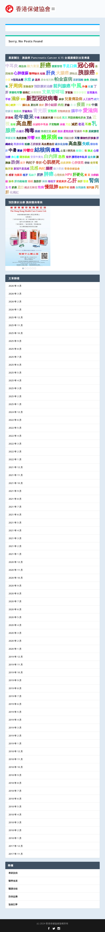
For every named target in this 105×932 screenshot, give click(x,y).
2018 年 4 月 (15, 814)
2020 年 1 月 (15, 648)
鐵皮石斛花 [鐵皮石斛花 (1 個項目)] (30, 187)
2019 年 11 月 (16, 664)
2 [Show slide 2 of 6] (25, 268)
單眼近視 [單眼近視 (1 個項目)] (10, 138)
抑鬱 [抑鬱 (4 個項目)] (31, 137)
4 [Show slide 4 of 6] (30, 268)
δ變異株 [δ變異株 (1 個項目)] (70, 150)
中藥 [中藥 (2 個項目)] (94, 105)
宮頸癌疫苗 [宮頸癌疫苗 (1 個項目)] (63, 111)
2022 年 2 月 (15, 451)
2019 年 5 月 (15, 711)
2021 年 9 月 (15, 490)
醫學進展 (13, 880)
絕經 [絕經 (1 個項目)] (54, 131)
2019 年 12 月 (16, 656)
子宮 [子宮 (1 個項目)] (88, 105)
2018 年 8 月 (15, 782)
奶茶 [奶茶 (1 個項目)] (14, 187)
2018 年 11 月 (16, 759)
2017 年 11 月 (16, 853)
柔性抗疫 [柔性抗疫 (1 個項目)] (68, 131)
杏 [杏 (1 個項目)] (6, 175)
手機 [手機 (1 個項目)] (36, 117)
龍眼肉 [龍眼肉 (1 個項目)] (17, 111)
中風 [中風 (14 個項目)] (76, 85)
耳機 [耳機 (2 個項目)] (88, 124)
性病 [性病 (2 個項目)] (41, 187)
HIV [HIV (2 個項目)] (19, 105)
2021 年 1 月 (15, 554)
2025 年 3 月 (15, 388)
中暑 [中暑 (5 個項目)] (13, 150)
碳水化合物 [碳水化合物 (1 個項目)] (61, 144)
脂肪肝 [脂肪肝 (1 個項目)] (37, 181)
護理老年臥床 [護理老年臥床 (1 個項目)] (79, 157)
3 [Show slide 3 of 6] (28, 268)
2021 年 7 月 (15, 506)
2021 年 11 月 (16, 475)
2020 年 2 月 (15, 640)
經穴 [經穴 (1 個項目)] (96, 99)
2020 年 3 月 (15, 632)
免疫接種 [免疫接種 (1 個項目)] (21, 138)
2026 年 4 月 (15, 285)
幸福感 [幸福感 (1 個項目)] (57, 117)
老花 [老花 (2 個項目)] (81, 124)
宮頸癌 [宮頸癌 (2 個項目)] (52, 111)
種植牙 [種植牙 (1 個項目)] (52, 181)
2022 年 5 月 (15, 427)
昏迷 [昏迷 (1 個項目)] (85, 181)
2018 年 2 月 (15, 830)
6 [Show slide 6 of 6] (35, 268)
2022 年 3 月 (15, 443)
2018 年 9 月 (15, 775)
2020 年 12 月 (16, 562)
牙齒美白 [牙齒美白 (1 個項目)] (27, 111)
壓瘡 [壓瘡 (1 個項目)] (19, 150)
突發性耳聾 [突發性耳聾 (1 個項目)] (15, 92)
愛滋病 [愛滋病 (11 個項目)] (90, 110)
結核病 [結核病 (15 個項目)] (42, 149)
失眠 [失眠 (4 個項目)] (86, 143)
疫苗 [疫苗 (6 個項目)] (81, 104)
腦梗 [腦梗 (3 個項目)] (49, 168)
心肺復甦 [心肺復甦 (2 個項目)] (78, 162)
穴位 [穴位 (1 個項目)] (68, 124)
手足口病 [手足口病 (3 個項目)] (70, 66)
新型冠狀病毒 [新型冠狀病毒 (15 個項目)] (42, 98)
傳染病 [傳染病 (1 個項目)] (22, 66)
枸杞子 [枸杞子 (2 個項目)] (30, 162)
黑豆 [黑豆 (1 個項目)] (64, 117)
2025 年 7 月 (15, 356)
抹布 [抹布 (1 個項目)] (11, 181)
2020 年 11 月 (16, 569)
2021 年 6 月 (15, 514)
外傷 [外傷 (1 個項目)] (84, 86)
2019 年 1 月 (15, 743)
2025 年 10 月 (16, 333)
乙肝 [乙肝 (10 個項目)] (72, 180)
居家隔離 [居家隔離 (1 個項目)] (78, 79)
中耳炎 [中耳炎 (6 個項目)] (11, 65)
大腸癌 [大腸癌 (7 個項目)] (62, 73)
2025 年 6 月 (15, 364)
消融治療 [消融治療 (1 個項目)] (68, 138)
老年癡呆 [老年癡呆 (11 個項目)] (24, 116)
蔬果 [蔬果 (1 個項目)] (37, 79)
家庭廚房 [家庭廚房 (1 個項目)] (61, 181)
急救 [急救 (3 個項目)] (61, 156)
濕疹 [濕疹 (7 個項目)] (15, 98)
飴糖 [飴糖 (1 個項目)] (27, 144)
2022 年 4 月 (15, 435)
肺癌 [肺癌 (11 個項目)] (49, 174)
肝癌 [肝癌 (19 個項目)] (45, 65)
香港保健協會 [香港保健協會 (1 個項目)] (72, 168)
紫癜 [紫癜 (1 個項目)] (60, 138)
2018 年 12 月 (16, 751)
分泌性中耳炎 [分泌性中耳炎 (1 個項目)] (40, 124)
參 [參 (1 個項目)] (33, 79)
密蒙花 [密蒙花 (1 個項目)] (9, 111)
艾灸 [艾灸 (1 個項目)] (89, 117)
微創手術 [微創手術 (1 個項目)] (64, 187)
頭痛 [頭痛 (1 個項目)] (72, 187)
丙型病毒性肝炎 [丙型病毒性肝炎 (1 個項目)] (77, 117)
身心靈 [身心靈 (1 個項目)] (15, 157)
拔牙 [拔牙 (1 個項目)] (22, 162)
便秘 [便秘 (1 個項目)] (87, 162)
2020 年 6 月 (15, 609)
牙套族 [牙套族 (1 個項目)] (69, 92)
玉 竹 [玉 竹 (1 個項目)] (8, 187)
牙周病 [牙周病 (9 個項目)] (16, 85)
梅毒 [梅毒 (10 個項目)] (29, 130)
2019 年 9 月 (15, 680)
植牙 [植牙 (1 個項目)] (25, 175)
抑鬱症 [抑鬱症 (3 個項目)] (28, 150)
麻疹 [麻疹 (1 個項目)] (61, 99)
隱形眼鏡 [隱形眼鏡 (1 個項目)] (24, 157)
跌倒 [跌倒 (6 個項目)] (15, 162)
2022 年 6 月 (15, 419)
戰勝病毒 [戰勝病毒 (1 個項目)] (19, 144)
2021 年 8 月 (15, 498)
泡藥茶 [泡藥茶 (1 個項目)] (18, 175)
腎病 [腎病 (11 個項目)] (94, 180)
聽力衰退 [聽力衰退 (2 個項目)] (33, 66)
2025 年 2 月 (15, 396)
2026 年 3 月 (15, 293)
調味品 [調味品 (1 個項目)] (73, 73)
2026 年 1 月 (15, 309)
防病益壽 (13, 896)
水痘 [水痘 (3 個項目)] (27, 79)
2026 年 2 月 (15, 301)
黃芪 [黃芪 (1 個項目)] (37, 138)
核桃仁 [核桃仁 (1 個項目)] (26, 92)
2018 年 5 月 (15, 806)
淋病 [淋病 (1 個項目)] (44, 181)
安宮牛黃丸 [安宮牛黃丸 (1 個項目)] (36, 157)
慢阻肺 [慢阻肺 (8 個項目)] (51, 187)
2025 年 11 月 (16, 325)
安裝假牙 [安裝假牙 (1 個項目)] (28, 86)
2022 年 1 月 (15, 459)
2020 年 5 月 (15, 617)
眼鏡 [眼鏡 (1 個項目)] (37, 131)
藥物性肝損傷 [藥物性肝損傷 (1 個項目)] (88, 138)
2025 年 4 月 (15, 380)
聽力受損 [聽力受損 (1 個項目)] (58, 168)
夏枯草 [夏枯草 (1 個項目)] (34, 105)
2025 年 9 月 (15, 340)
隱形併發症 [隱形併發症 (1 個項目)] (79, 92)
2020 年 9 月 (15, 585)
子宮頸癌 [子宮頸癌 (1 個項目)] (54, 124)
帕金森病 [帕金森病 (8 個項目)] (63, 79)
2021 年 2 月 (15, 546)
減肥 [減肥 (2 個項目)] (74, 124)
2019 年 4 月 (15, 719)
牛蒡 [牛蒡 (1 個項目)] (85, 131)
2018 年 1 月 (15, 838)
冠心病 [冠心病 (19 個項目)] (85, 65)
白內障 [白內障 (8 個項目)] (50, 156)
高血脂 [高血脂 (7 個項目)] (74, 143)
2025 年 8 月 (15, 348)
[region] (27, 238)
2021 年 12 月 (16, 467)
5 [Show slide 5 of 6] (32, 268)
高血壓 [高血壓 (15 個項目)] (24, 123)
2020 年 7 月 (15, 601)
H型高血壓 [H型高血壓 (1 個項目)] (17, 79)
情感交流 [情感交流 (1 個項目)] (46, 131)
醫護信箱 (13, 888)
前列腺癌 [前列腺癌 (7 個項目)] (62, 86)
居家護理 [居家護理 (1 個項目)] (93, 131)
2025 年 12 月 (16, 317)
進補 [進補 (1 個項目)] (12, 124)
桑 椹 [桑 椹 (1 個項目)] (73, 105)
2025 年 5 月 (15, 372)
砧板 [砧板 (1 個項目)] (42, 73)
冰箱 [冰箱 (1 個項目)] (62, 124)
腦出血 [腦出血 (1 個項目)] (26, 105)
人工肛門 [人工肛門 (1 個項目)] (88, 99)
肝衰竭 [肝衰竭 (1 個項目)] (9, 117)
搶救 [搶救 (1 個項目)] (86, 79)
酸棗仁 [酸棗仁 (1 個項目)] (80, 150)
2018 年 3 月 (15, 822)
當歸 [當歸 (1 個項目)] (23, 99)
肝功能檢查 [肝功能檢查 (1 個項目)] (20, 181)
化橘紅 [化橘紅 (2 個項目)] (14, 192)
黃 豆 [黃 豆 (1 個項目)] (87, 175)
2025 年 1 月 (15, 404)
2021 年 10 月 (16, 483)
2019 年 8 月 (15, 688)
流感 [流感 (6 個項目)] (34, 168)
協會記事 (13, 904)
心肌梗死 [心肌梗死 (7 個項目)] (51, 162)
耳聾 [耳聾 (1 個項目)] (77, 138)
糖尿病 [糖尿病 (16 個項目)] (49, 137)
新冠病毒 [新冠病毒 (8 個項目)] (89, 168)
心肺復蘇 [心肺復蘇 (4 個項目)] (21, 73)
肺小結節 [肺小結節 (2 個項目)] (51, 105)
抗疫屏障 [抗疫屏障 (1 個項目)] (66, 162)
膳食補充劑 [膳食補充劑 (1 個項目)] (47, 79)
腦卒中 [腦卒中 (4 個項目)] (76, 110)
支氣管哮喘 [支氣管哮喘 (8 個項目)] (53, 92)
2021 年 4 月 (15, 530)
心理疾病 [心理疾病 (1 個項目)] (59, 175)
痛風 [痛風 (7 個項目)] (55, 150)
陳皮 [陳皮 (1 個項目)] (90, 150)
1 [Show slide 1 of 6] (23, 268)
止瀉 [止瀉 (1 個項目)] (62, 150)
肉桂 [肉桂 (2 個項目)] (61, 105)
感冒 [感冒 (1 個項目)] (11, 175)
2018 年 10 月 (16, 767)
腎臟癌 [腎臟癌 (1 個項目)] (78, 131)
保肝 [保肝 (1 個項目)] (80, 181)
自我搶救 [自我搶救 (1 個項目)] (81, 187)
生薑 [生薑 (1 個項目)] (90, 86)
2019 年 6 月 (15, 703)
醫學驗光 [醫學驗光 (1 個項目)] (34, 73)
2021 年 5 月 (15, 522)
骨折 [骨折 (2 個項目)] (39, 162)
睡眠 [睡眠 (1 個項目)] (30, 181)
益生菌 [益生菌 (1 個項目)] (91, 157)
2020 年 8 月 (15, 593)
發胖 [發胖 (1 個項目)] (68, 157)
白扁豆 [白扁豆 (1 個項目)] (20, 131)
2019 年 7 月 (15, 696)
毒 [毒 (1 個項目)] (85, 150)
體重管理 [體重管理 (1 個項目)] (57, 66)
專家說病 (13, 872)
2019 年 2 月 (15, 735)
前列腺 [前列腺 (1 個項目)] (90, 187)
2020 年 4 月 (15, 625)
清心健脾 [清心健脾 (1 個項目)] (10, 105)
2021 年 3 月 (15, 538)
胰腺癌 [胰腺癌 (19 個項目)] (86, 72)
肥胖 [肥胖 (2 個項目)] (40, 174)
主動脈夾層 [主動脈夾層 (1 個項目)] (46, 117)
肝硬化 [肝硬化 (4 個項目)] (78, 174)
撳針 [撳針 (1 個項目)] (41, 105)
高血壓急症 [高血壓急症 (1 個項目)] (47, 144)
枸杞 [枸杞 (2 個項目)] (42, 168)
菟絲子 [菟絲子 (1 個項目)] (32, 175)
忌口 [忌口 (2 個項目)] (21, 187)
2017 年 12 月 (16, 845)
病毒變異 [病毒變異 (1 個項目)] (36, 92)
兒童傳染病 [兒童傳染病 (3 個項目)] (73, 98)
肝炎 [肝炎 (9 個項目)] (50, 72)
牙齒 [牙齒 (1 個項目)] (67, 105)
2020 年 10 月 (16, 577)
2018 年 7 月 (15, 790)
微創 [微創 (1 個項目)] (60, 131)
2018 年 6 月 (15, 798)
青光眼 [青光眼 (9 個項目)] (40, 110)
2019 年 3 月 (15, 727)
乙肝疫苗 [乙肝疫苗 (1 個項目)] (35, 144)
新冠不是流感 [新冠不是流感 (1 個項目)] (21, 168)
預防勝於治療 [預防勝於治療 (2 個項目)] (43, 86)
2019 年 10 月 (16, 672)
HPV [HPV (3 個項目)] (68, 174)
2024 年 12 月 (16, 412)
